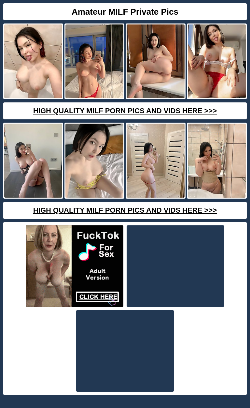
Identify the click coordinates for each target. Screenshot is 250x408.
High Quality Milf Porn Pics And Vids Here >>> (125, 111)
